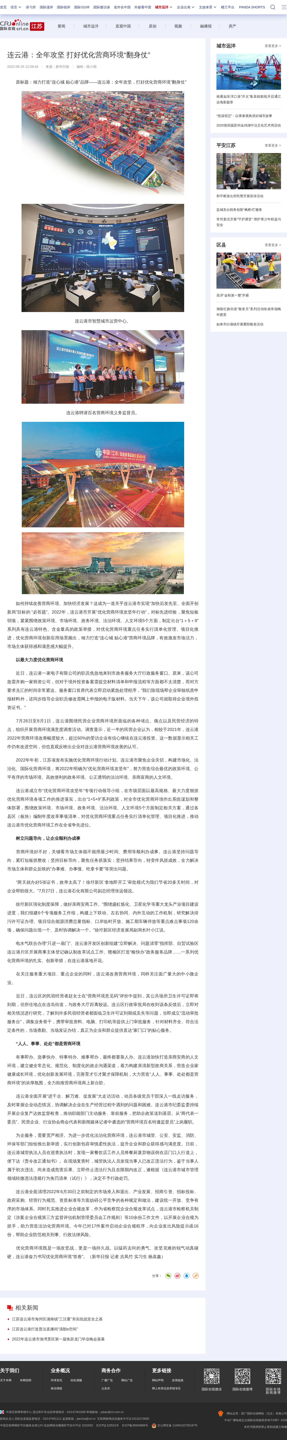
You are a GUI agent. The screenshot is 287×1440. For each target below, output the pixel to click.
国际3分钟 (81, 7)
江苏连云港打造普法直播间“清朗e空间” (45, 1329)
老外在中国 (122, 7)
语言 (16, 7)
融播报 (206, 26)
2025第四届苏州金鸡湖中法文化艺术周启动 (248, 125)
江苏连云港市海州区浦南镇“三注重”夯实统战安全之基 (57, 1319)
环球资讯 (56, 1380)
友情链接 (177, 1380)
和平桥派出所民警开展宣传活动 (239, 196)
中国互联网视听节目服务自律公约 (21, 1425)
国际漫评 (46, 7)
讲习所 (31, 7)
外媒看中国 (142, 7)
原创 (152, 26)
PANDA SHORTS (252, 7)
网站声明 (158, 1380)
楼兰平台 (227, 7)
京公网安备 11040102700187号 (174, 1425)
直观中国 (123, 26)
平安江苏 (226, 145)
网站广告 (127, 1380)
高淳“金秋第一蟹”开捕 (232, 295)
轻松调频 (76, 1380)
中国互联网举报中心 (16, 1412)
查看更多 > (273, 46)
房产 (232, 26)
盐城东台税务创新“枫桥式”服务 (239, 210)
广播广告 (107, 1380)
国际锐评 (63, 7)
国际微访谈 (101, 7)
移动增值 (56, 1388)
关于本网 (5, 1380)
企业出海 (186, 7)
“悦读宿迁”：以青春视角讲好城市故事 (244, 116)
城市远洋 (164, 7)
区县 (221, 245)
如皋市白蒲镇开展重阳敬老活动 (239, 324)
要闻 (61, 26)
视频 (178, 26)
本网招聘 (25, 1380)
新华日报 (62, 67)
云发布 (105, 1388)
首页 (3, 7)
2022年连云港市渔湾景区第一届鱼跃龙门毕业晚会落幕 (58, 1339)
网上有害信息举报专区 (166, 1388)
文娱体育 (208, 7)
